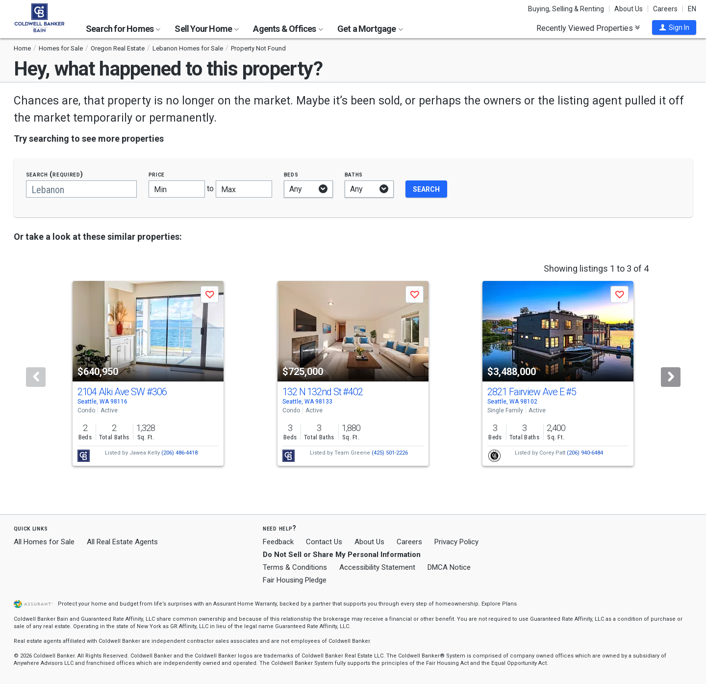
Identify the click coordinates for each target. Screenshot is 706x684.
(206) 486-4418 (179, 453)
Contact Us (324, 541)
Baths (354, 174)
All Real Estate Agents (122, 541)
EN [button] (692, 9)
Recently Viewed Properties (588, 28)
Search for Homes (123, 29)
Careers (665, 8)
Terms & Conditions (295, 567)
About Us (628, 8)
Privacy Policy (456, 541)
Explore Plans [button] (499, 604)
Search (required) (54, 174)
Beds (291, 174)
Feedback (278, 542)
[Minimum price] (177, 189)
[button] (674, 27)
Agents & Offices (288, 29)
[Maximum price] (244, 189)
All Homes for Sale (44, 541)
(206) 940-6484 (585, 453)
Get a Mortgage (370, 29)
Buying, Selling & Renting (566, 8)
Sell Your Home (207, 29)
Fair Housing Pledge (295, 580)
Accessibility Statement (377, 567)
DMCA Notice (449, 567)
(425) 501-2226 (390, 453)
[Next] (671, 377)
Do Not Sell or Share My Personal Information (342, 554)
